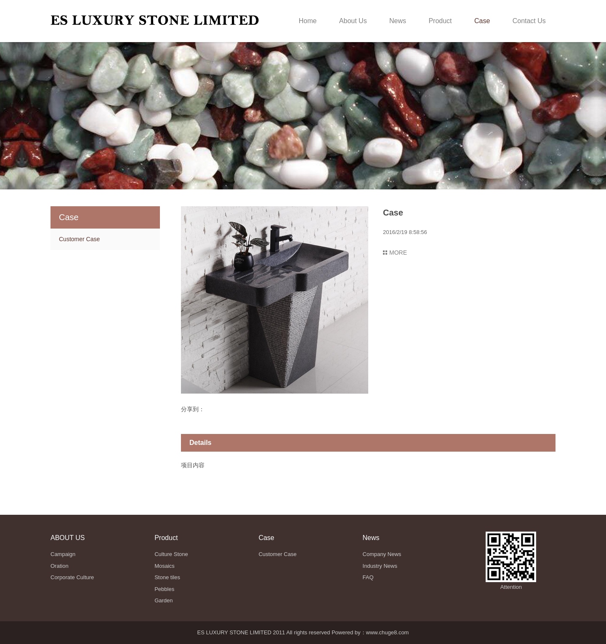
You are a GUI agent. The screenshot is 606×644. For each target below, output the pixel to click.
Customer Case (79, 239)
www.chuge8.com (387, 632)
